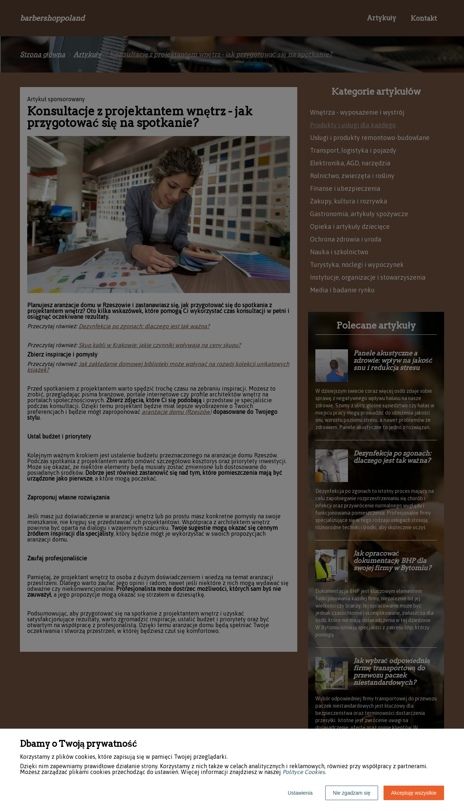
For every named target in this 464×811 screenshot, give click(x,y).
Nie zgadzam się (351, 793)
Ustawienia (300, 793)
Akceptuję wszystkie (413, 793)
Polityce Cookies (303, 772)
